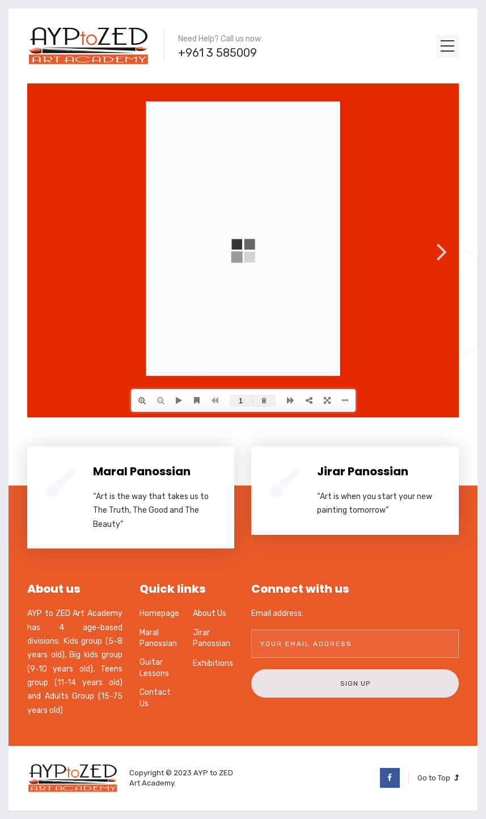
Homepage (159, 613)
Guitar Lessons (154, 667)
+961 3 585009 (217, 53)
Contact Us (155, 697)
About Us (209, 613)
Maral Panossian (142, 471)
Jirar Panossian (362, 471)
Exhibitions (213, 663)
